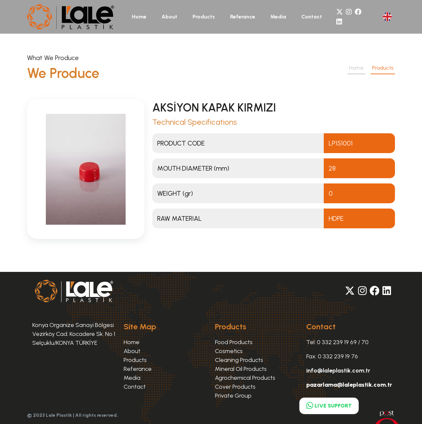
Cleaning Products (239, 360)
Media (278, 17)
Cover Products (235, 386)
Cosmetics (229, 351)
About (169, 17)
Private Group (233, 395)
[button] (387, 16)
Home (139, 17)
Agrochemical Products (245, 377)
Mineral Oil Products (241, 369)
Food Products (234, 342)
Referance (242, 17)
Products (204, 17)
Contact (311, 17)
